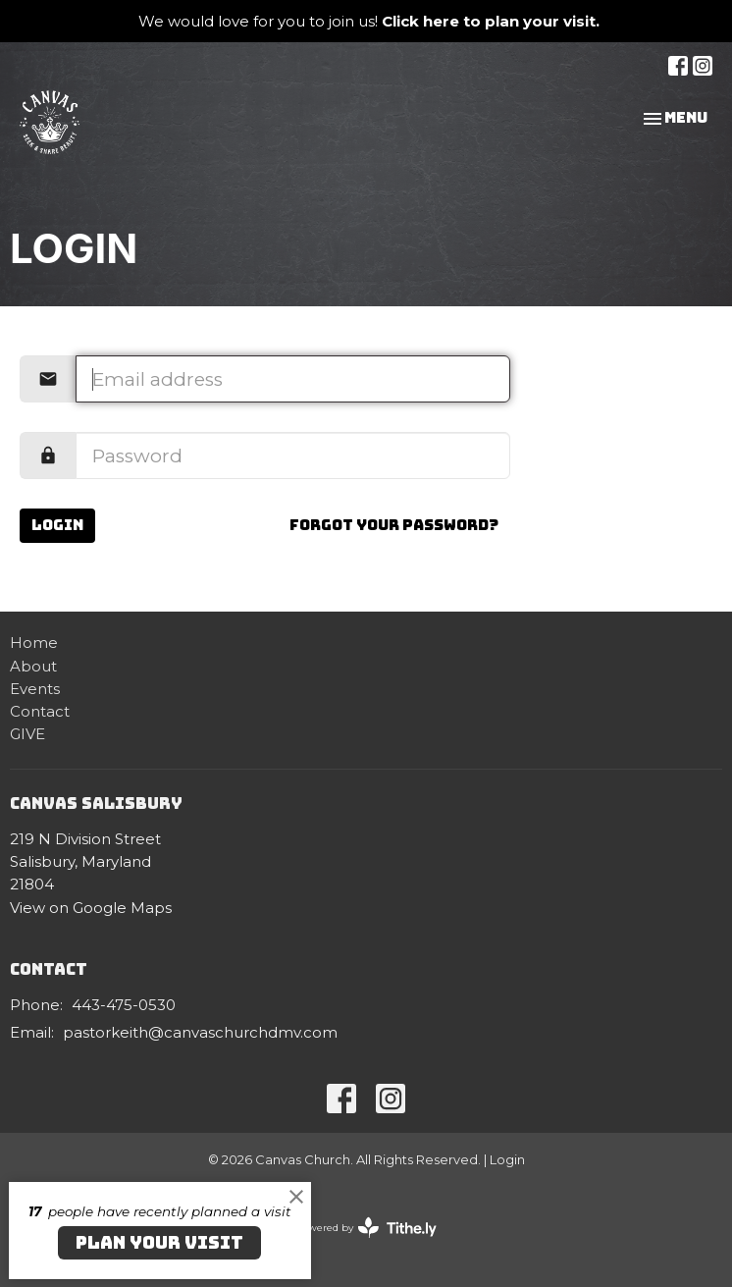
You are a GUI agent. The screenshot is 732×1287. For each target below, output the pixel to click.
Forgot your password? (393, 525)
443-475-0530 (124, 1004)
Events (35, 688)
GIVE (27, 733)
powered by (366, 1227)
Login (57, 525)
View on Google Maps (91, 907)
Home (34, 642)
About (33, 666)
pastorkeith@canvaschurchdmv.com (200, 1032)
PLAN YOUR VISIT (159, 1242)
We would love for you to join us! (369, 21)
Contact (40, 711)
